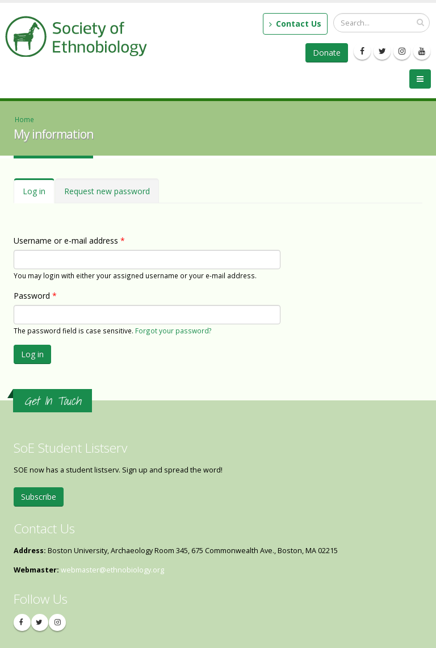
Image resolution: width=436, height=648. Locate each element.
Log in (38, 194)
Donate (327, 52)
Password (35, 295)
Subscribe (38, 496)
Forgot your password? (173, 330)
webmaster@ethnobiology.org (112, 570)
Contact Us (295, 23)
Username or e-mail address (69, 240)
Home (24, 119)
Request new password (107, 191)
